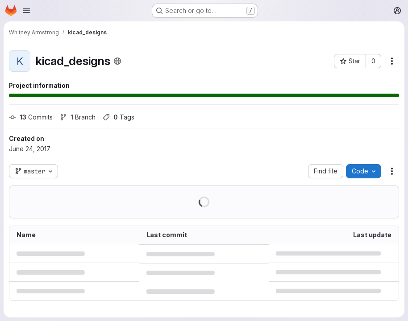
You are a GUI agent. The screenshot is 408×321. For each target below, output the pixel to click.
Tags (118, 117)
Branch (78, 117)
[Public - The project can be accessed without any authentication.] (117, 61)
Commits (31, 117)
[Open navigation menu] (26, 11)
